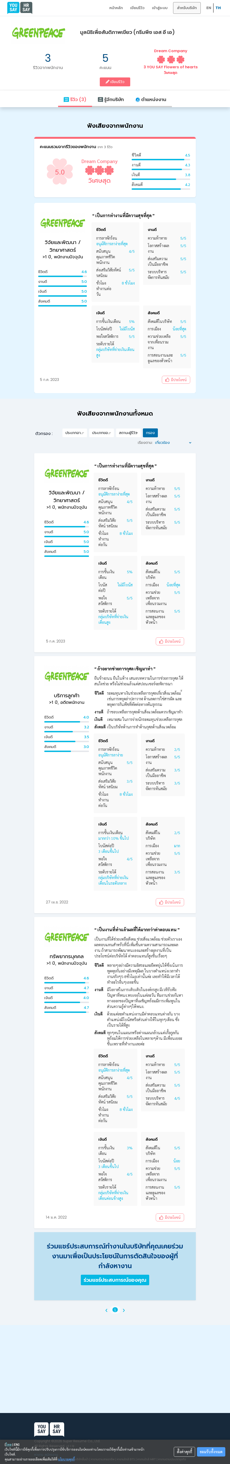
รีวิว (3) (75, 99)
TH (218, 8)
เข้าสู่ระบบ (159, 8)
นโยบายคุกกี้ (66, 1459)
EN (208, 8)
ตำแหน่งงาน (150, 99)
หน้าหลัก (116, 8)
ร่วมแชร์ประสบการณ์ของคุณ (115, 1280)
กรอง (150, 432)
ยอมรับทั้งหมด (211, 1451)
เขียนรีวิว (137, 8)
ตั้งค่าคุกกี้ (184, 1451)
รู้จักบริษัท (111, 99)
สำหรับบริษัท (187, 8)
